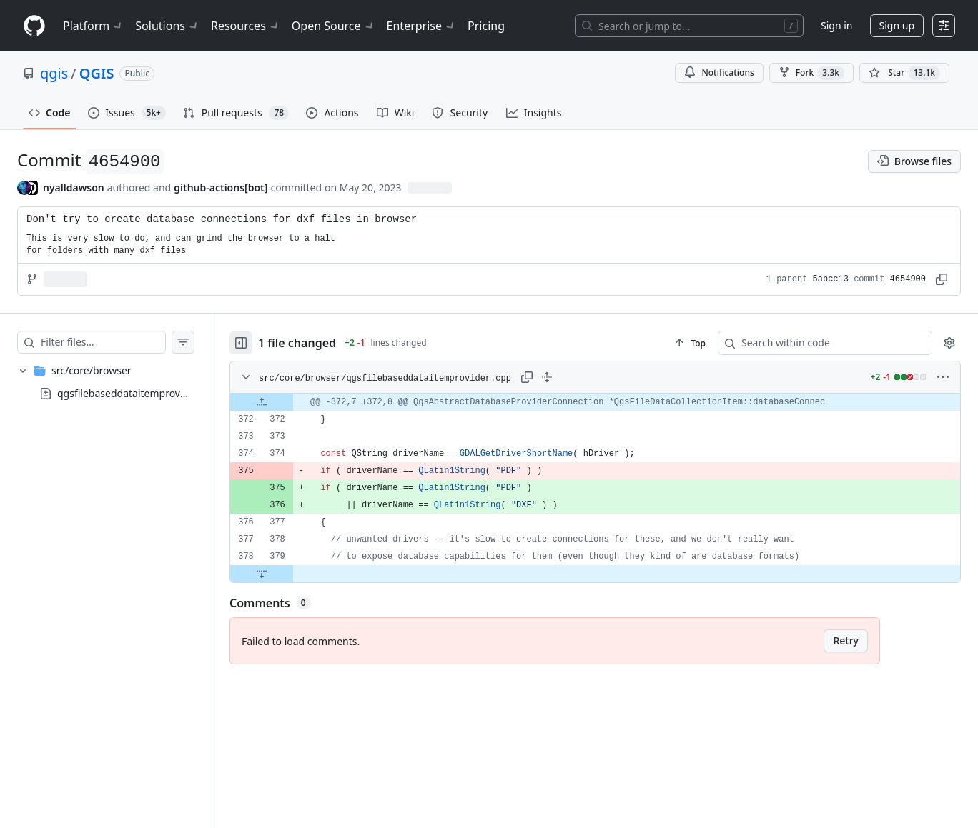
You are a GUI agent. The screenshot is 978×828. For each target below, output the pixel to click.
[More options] (943, 377)
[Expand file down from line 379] (261, 573)
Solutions (167, 26)
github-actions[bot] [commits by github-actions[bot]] (220, 187)
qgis (54, 73)
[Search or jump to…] (689, 25)
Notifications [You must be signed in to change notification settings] (719, 72)
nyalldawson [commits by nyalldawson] (73, 187)
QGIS (96, 73)
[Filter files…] (103, 342)
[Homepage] (34, 26)
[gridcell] (595, 402)
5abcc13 (831, 279)
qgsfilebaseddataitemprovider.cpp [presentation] (137, 393)
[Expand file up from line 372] (261, 402)
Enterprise (421, 26)
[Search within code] (818, 342)
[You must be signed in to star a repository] (904, 73)
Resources (245, 26)
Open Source (333, 26)
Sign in (836, 25)
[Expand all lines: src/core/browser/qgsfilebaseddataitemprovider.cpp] (547, 377)
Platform (93, 26)
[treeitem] (105, 382)
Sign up (896, 25)
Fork (811, 73)
